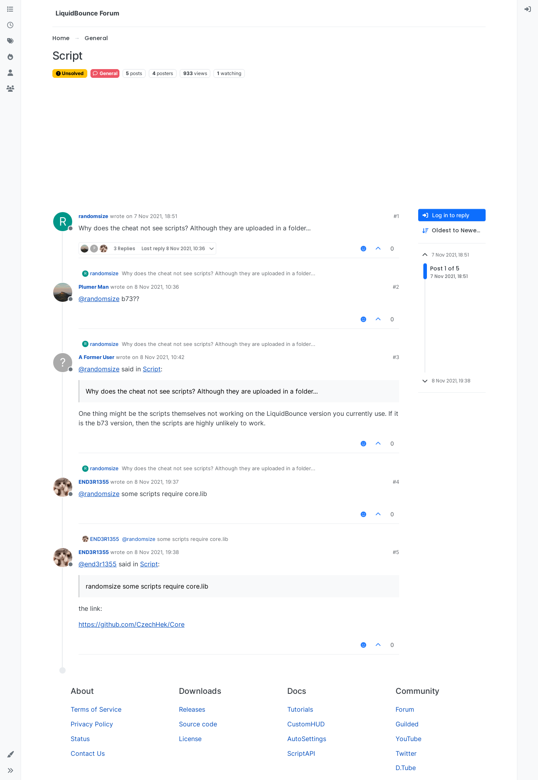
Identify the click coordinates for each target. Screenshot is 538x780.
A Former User (96, 357)
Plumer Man (94, 287)
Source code (198, 724)
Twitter (406, 753)
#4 (396, 482)
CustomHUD (306, 724)
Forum (405, 709)
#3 (396, 357)
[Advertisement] (269, 143)
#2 (396, 287)
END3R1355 (94, 482)
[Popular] (10, 57)
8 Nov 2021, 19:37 (156, 482)
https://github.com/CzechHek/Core (131, 624)
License (190, 739)
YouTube (408, 739)
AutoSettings (306, 739)
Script (152, 369)
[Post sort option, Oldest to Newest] (452, 230)
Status (80, 739)
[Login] (528, 9)
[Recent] (10, 25)
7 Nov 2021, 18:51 (155, 216)
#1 (396, 216)
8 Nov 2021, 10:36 (156, 287)
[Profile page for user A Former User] (62, 362)
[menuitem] (528, 9)
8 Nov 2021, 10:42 (162, 357)
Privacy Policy (92, 724)
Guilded (407, 724)
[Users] (10, 73)
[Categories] (10, 9)
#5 (396, 552)
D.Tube (406, 768)
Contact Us (88, 753)
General (104, 73)
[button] (10, 754)
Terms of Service (96, 709)
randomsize (93, 216)
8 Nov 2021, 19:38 (156, 552)
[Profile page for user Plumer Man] (62, 292)
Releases (192, 709)
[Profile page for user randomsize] (62, 221)
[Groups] (10, 89)
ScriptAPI (301, 753)
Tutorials (300, 709)
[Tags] (10, 41)
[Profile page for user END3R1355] (62, 487)
